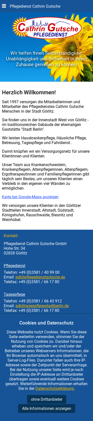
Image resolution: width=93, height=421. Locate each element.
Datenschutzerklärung (54, 388)
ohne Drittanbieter (46, 399)
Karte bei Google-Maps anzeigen (30, 197)
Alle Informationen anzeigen (46, 408)
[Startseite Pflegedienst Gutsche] (46, 38)
